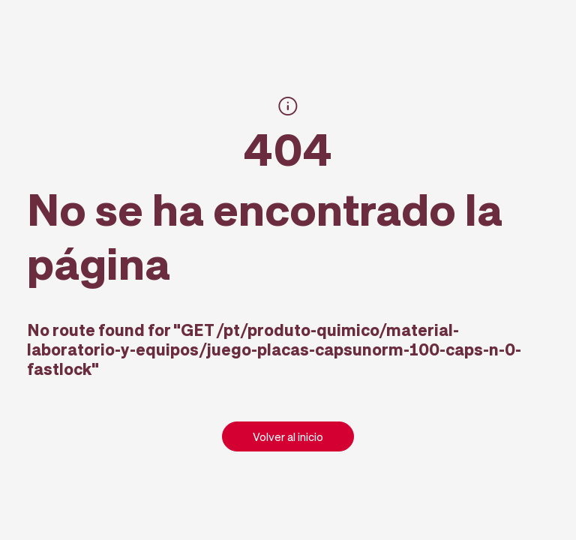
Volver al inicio (288, 436)
